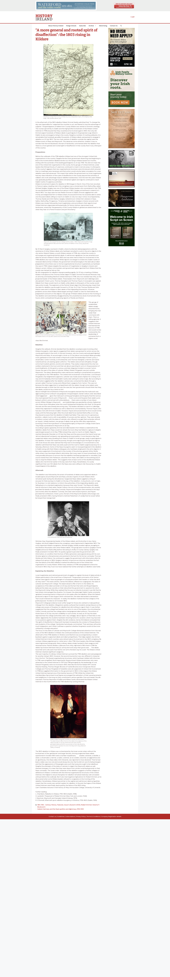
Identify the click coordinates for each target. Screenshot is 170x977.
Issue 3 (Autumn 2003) (68, 804)
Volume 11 (87, 804)
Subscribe (82, 26)
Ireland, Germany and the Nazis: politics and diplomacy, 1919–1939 (57, 808)
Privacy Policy (80, 815)
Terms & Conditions (93, 815)
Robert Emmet (79, 804)
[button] (121, 25)
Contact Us (114, 26)
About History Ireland (55, 26)
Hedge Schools (71, 26)
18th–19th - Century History (45, 804)
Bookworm (40, 806)
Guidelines (61, 815)
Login (133, 17)
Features (57, 804)
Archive (93, 25)
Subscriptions (70, 815)
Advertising (103, 26)
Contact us (52, 815)
